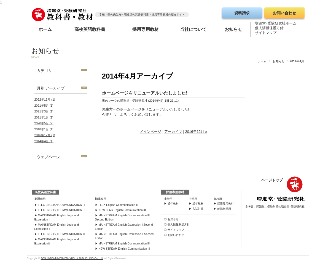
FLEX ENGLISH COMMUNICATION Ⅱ (62, 210)
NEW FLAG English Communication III (122, 210)
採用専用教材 (145, 29)
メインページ (150, 132)
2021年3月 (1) (43, 111)
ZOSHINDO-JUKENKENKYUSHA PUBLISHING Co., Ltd (72, 258)
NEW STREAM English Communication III (124, 248)
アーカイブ (54, 88)
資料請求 (242, 13)
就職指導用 (224, 208)
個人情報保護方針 (269, 29)
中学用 (193, 198)
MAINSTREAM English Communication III (124, 243)
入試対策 (197, 208)
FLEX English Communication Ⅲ (119, 204)
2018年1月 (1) (43, 129)
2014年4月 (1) (43, 141)
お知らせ (233, 29)
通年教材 (173, 203)
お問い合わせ (284, 13)
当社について (193, 29)
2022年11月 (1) (44, 99)
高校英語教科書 (89, 29)
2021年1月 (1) (43, 117)
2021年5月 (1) (43, 105)
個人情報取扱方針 (179, 224)
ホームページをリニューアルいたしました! (144, 93)
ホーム (45, 29)
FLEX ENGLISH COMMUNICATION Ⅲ (62, 234)
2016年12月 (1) (44, 135)
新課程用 (39, 198)
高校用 (218, 198)
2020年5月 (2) (43, 123)
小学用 (168, 198)
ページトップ (272, 180)
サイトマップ (265, 34)
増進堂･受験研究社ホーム (275, 24)
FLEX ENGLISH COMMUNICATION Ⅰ (62, 204)
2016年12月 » (196, 132)
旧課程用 (100, 198)
